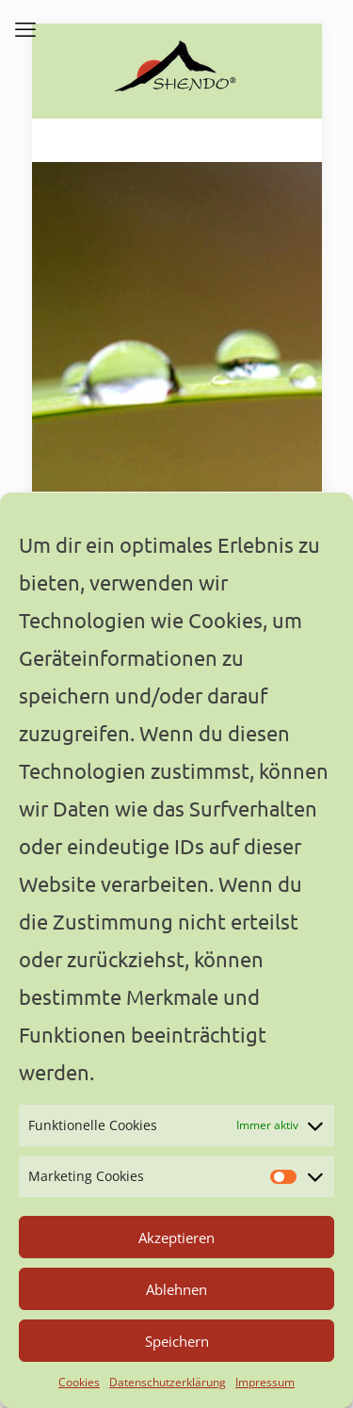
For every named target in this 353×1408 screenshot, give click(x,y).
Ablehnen (176, 1289)
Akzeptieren (176, 1237)
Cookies (79, 1382)
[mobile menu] (25, 28)
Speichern (177, 1341)
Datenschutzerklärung (167, 1382)
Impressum (265, 1382)
